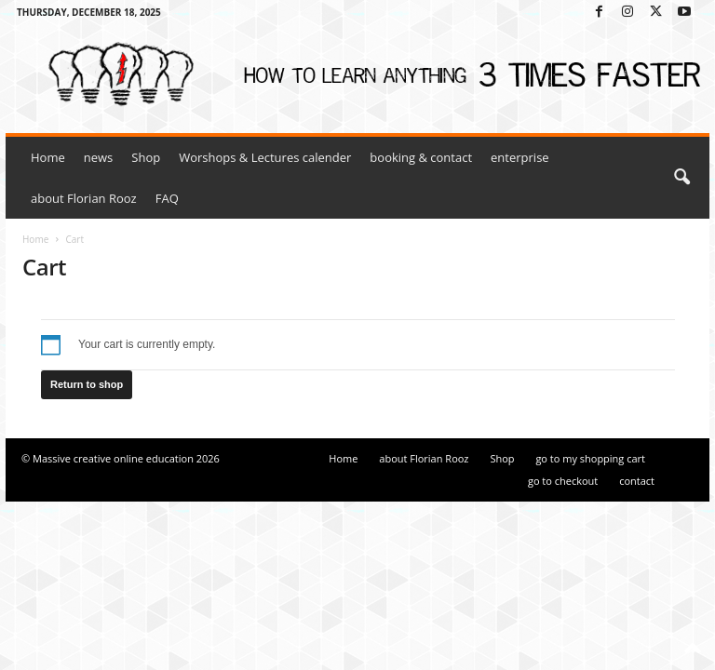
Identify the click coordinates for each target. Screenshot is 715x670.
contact (636, 481)
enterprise (520, 157)
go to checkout (563, 481)
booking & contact (421, 157)
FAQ (167, 198)
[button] (681, 177)
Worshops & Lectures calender (265, 157)
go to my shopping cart (590, 458)
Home (48, 157)
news (99, 157)
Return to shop (86, 384)
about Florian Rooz (84, 198)
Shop (145, 157)
